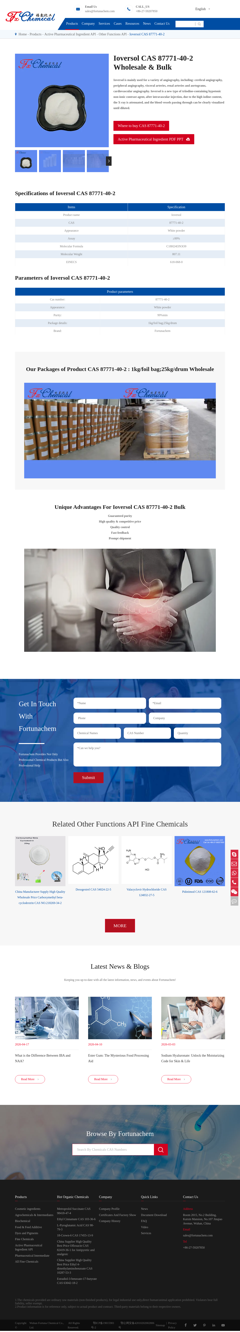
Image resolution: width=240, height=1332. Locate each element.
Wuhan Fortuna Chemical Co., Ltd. (46, 1326)
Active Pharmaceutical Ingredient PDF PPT (154, 139)
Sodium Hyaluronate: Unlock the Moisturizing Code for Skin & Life (192, 1057)
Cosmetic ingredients (27, 1210)
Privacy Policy (172, 1326)
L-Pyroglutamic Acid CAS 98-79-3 (75, 1228)
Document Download (154, 1216)
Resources (132, 23)
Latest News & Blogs (120, 965)
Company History (109, 1222)
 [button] (109, 161)
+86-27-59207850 (147, 11)
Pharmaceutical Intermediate (32, 1256)
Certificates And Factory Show (117, 1216)
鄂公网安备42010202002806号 (136, 1326)
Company (88, 23)
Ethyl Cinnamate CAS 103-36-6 (76, 1220)
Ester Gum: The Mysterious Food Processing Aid (118, 1057)
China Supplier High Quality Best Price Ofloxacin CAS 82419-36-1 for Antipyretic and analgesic (75, 1249)
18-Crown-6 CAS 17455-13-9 (75, 1236)
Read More (30, 1080)
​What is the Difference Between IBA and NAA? (42, 1057)
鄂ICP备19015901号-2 (102, 1326)
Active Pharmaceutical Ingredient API (70, 34)
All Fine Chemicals (26, 1262)
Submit (88, 776)
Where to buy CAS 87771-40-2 (141, 126)
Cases (118, 23)
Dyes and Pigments (26, 1234)
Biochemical (22, 1222)
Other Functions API (113, 34)
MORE (119, 924)
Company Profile (109, 1210)
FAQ (144, 1222)
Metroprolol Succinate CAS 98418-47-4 (74, 1212)
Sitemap (160, 1326)
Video (144, 1228)
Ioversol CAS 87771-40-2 (147, 34)
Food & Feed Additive (28, 1228)
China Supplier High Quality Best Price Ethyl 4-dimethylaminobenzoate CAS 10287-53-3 (74, 1268)
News (147, 23)
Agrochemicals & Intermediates (34, 1216)
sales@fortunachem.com (100, 11)
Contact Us (162, 23)
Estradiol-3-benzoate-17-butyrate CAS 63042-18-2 (77, 1282)
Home (23, 34)
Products (72, 23)
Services (104, 23)
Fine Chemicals (24, 1240)
